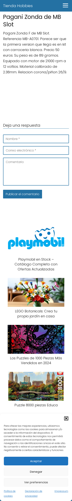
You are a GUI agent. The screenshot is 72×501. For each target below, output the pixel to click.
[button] (66, 418)
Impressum (61, 491)
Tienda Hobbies (18, 5)
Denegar (36, 472)
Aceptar (36, 461)
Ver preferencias (36, 482)
